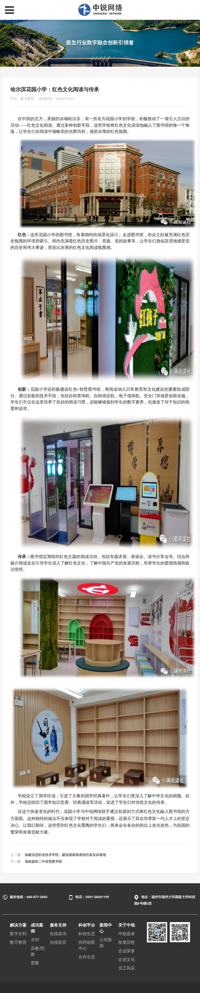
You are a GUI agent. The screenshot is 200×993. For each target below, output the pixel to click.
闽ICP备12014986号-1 (100, 987)
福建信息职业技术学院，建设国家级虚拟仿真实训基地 (65, 854)
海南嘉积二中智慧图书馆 (43, 861)
